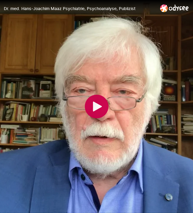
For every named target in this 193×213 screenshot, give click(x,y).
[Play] (97, 106)
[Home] (174, 8)
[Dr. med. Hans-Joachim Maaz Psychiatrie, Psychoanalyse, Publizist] (79, 8)
